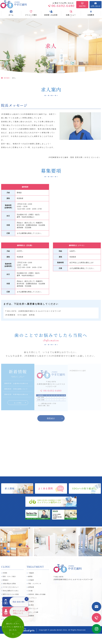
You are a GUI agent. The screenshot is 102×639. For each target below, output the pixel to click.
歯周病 (30, 582)
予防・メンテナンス (34, 589)
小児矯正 (31, 607)
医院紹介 (51, 424)
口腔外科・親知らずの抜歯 (36, 599)
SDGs (5, 610)
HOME (7, 80)
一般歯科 (31, 578)
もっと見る (18, 406)
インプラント (32, 603)
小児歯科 (31, 585)
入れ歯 (30, 596)
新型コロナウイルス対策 (11, 599)
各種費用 (31, 621)
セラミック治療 (33, 617)
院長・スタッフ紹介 (9, 582)
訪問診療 (31, 592)
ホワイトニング (33, 614)
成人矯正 (31, 610)
